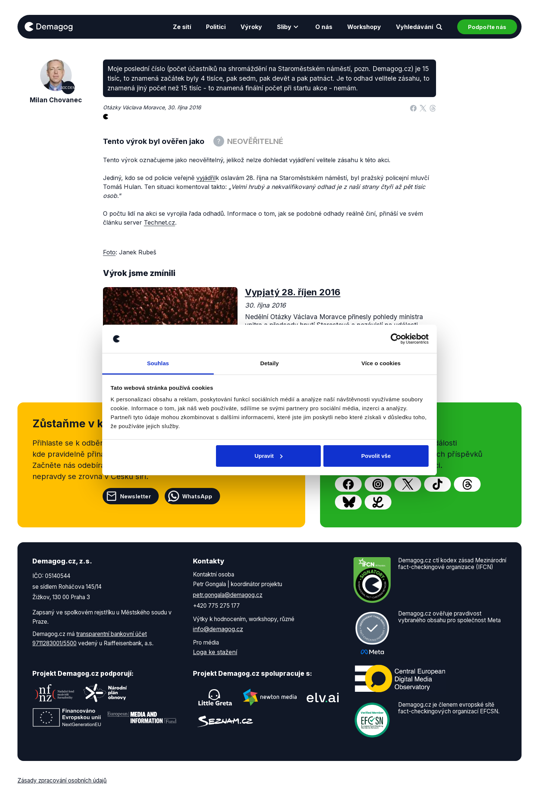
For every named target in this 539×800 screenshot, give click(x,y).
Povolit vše (376, 456)
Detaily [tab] (269, 363)
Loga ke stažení (215, 652)
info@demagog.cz (218, 629)
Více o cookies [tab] (381, 363)
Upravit (269, 456)
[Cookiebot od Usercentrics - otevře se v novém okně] (396, 338)
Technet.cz (159, 222)
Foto (109, 252)
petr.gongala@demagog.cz (227, 594)
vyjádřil (206, 177)
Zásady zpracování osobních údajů (62, 780)
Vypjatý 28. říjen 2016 (292, 292)
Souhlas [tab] (158, 363)
